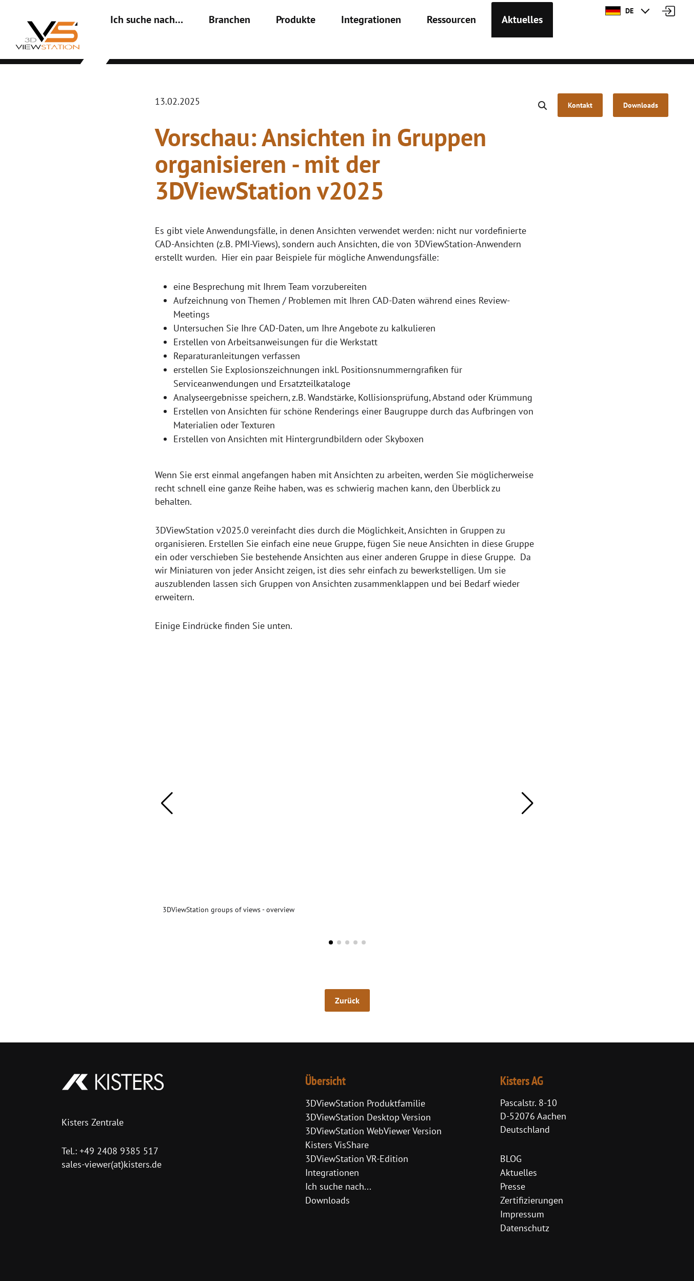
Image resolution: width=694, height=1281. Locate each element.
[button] (167, 803)
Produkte (270, 46)
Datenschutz (524, 1228)
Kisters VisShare (337, 1145)
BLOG (511, 1159)
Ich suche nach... (338, 1186)
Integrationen (337, 46)
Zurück (347, 1000)
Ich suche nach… (139, 46)
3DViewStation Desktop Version (368, 1117)
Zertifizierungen (531, 1200)
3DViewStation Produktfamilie (365, 1103)
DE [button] (619, 10)
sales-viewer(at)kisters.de (112, 1164)
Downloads (327, 1200)
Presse (512, 1186)
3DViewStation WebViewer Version (373, 1131)
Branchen (211, 46)
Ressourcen (407, 46)
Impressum (522, 1214)
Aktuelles (470, 46)
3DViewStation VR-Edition (356, 1159)
